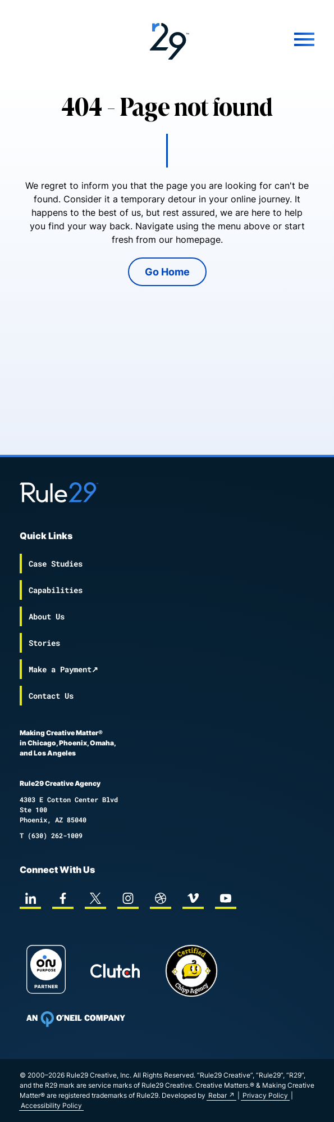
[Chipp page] (191, 971)
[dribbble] (160, 898)
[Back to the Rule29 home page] (167, 39)
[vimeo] (193, 898)
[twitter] (95, 898)
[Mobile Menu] (265, 39)
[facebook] (63, 898)
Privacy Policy (265, 1095)
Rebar (217, 1095)
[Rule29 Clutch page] (115, 971)
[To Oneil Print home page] (76, 1019)
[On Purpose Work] (46, 971)
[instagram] (128, 898)
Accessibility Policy (51, 1105)
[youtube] (225, 898)
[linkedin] (30, 898)
